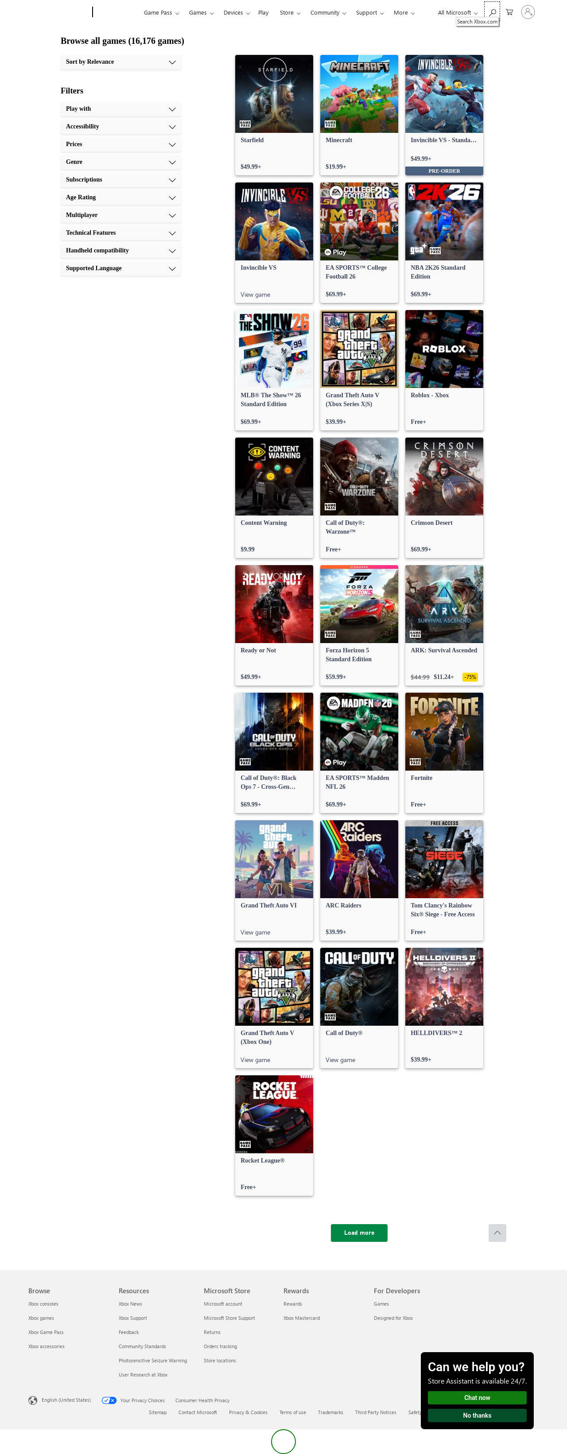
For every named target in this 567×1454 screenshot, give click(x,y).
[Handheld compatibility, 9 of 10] (121, 251)
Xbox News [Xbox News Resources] (130, 1304)
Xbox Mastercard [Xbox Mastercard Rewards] (302, 1318)
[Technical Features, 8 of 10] (121, 233)
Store (287, 12)
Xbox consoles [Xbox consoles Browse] (43, 1304)
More (401, 12)
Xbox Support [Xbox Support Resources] (133, 1318)
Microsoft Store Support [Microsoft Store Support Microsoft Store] (229, 1318)
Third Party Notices (375, 1412)
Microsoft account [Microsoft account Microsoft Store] (223, 1304)
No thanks (477, 1415)
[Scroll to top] (497, 1233)
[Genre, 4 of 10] (121, 162)
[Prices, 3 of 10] (121, 144)
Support (366, 12)
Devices (233, 12)
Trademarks (330, 1412)
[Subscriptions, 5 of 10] (121, 180)
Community (325, 12)
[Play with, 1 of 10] (121, 109)
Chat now (477, 1397)
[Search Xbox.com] (492, 11)
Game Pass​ (158, 12)
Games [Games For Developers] (381, 1304)
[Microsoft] (58, 12)
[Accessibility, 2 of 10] (121, 127)
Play (263, 12)
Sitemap (158, 1412)
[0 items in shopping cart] (509, 11)
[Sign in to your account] (528, 12)
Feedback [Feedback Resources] (129, 1332)
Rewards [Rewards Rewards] (293, 1304)
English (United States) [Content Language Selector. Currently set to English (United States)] (66, 1400)
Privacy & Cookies (248, 1412)
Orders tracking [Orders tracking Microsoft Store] (220, 1346)
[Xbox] (117, 12)
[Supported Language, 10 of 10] (121, 268)
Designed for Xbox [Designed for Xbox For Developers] (393, 1318)
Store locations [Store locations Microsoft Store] (220, 1360)
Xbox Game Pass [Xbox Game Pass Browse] (46, 1332)
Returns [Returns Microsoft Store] (212, 1332)
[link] (274, 115)
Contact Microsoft (198, 1412)
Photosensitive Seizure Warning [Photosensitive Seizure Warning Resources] (153, 1360)
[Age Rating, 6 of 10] (121, 197)
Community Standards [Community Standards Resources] (142, 1346)
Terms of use (293, 1412)
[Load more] (359, 1233)
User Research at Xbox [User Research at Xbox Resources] (143, 1374)
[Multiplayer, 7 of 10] (121, 215)
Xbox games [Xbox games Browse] (41, 1318)
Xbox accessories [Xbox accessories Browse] (46, 1346)
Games (198, 12)
